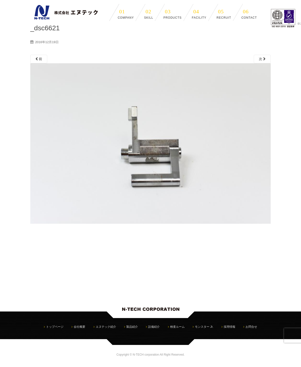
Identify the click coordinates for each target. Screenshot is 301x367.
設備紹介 (154, 326)
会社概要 (79, 326)
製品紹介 (132, 326)
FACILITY (199, 13)
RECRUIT (224, 13)
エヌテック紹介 (106, 326)
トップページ (54, 326)
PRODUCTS (172, 13)
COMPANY (126, 13)
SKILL (148, 13)
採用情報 (229, 326)
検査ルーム (177, 326)
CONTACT (249, 13)
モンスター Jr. (204, 326)
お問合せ (251, 326)
